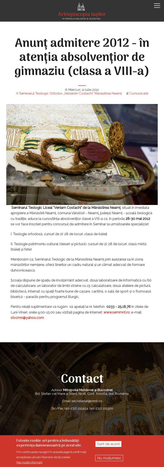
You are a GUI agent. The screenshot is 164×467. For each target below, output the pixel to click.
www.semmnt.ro (116, 312)
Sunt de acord (108, 444)
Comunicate (138, 93)
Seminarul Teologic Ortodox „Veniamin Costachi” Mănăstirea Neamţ (70, 93)
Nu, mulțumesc (109, 458)
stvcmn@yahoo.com (27, 318)
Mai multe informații (29, 462)
